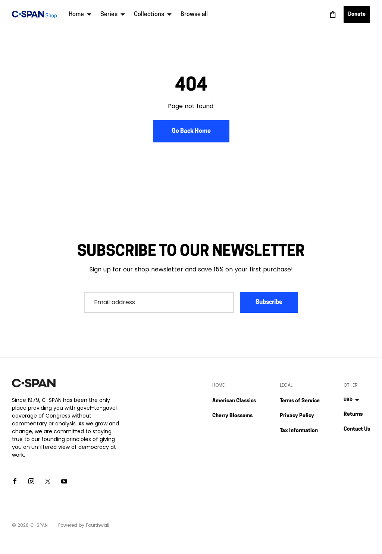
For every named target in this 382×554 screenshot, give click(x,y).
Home (80, 15)
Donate (357, 14)
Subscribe (269, 302)
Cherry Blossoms (232, 416)
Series (112, 15)
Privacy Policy (297, 416)
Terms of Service (300, 401)
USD (351, 400)
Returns (353, 414)
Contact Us (357, 429)
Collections (153, 15)
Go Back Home (191, 131)
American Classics (234, 401)
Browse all (194, 15)
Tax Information (299, 431)
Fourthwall (97, 525)
